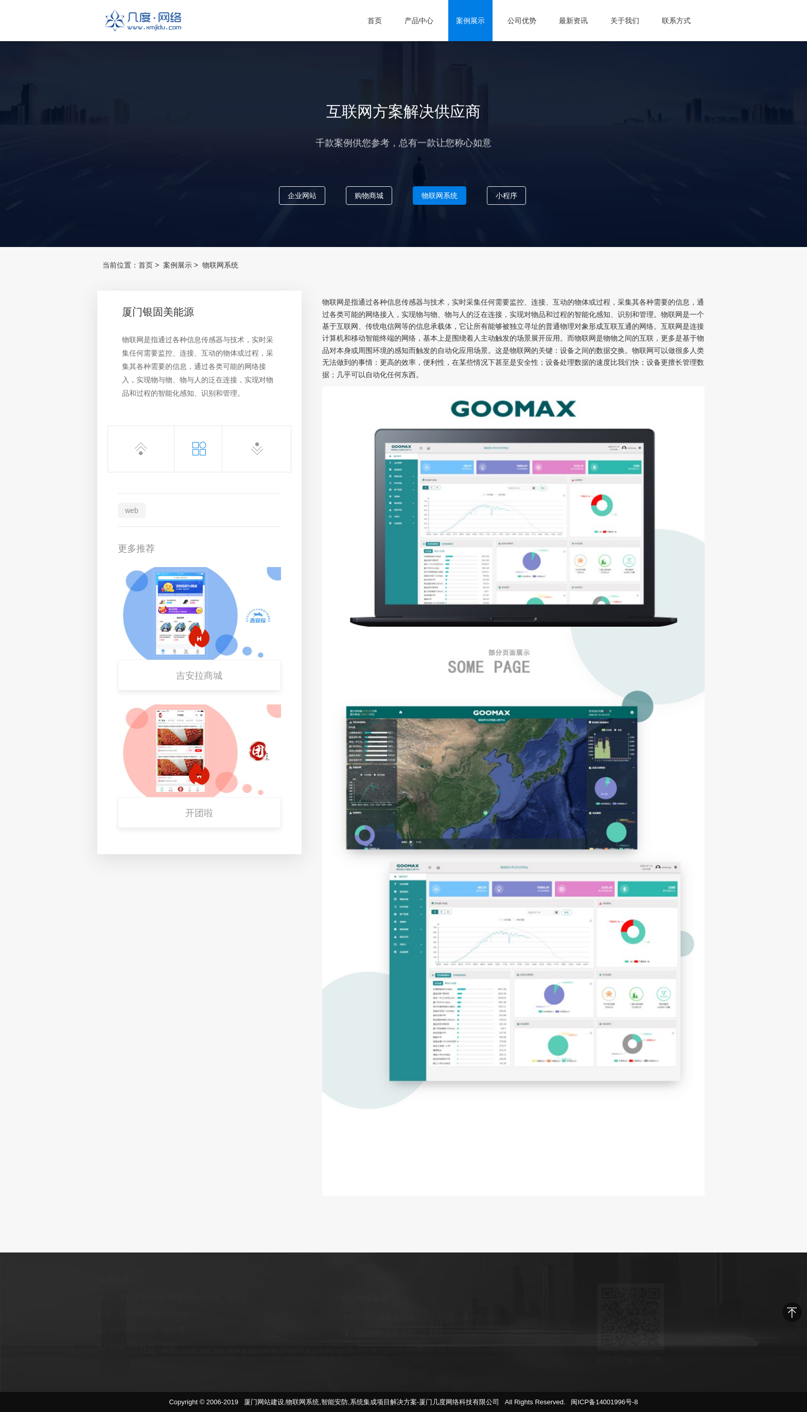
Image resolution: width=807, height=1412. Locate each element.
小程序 (506, 196)
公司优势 (521, 20)
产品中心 (419, 20)
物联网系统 (440, 196)
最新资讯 (573, 20)
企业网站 (302, 196)
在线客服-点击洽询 (383, 1330)
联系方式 (676, 20)
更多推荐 (136, 548)
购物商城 (369, 196)
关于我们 (624, 20)
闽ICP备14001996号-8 (604, 1402)
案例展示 (470, 20)
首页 (374, 20)
